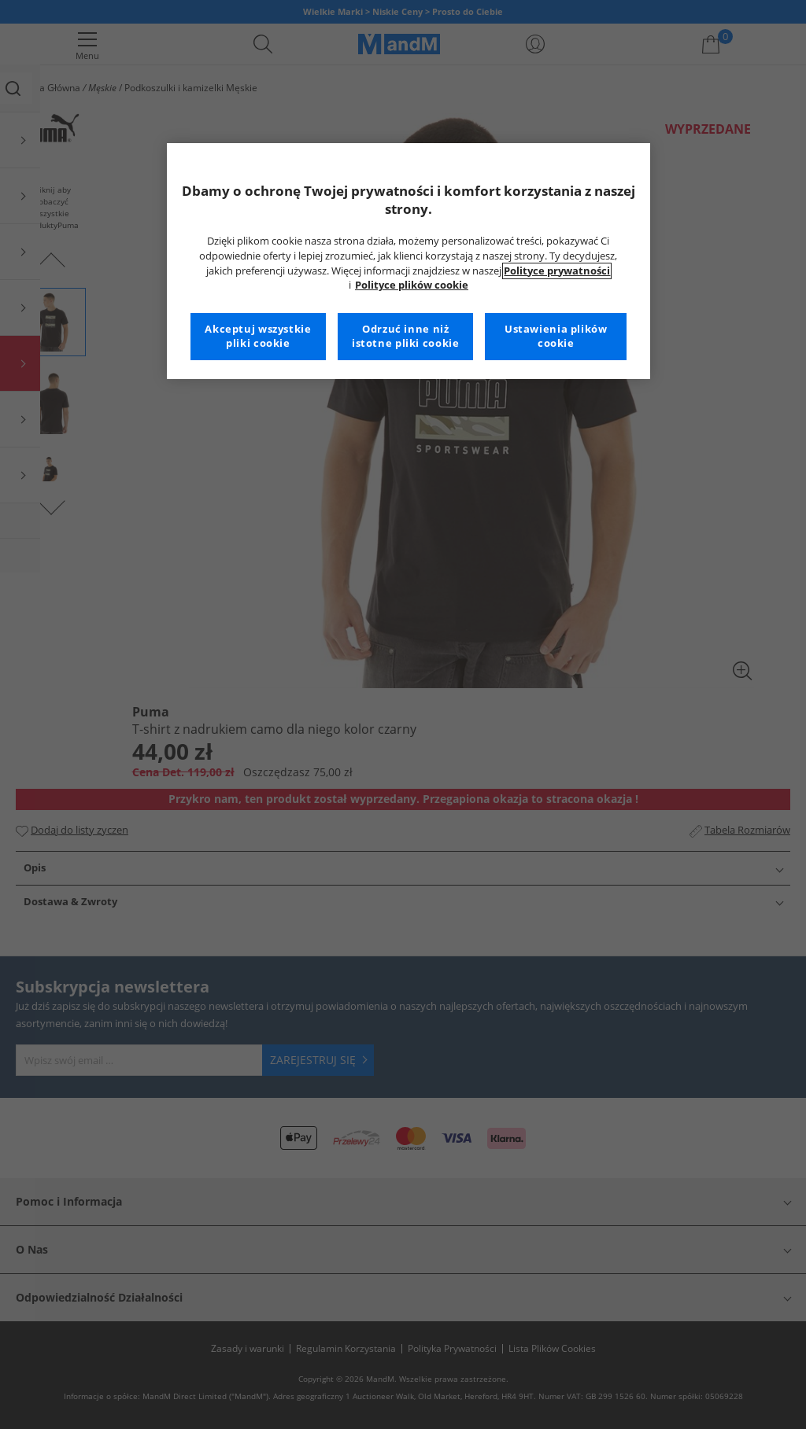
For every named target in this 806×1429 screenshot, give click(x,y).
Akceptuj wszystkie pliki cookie (258, 336)
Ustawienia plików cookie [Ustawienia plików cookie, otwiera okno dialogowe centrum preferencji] (556, 336)
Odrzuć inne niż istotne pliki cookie (406, 336)
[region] (408, 261)
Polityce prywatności (557, 271)
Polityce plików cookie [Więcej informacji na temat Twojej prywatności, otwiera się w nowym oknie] (411, 285)
